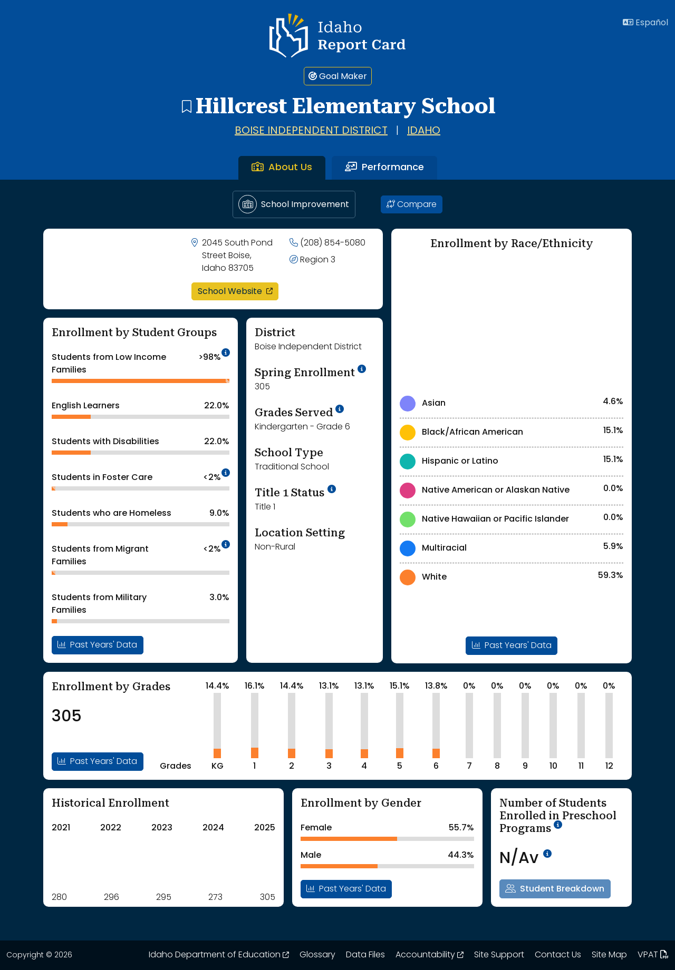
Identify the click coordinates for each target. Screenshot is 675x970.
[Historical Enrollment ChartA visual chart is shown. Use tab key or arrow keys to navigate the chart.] (104, 861)
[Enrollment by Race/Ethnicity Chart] (511, 321)
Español (645, 22)
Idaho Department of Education (219, 955)
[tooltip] (225, 353)
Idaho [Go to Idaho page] (423, 131)
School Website (238, 291)
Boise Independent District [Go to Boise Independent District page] (311, 131)
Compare (412, 204)
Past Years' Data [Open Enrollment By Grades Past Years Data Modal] (97, 761)
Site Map (609, 955)
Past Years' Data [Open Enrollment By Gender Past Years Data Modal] (346, 889)
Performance (384, 167)
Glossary (317, 955)
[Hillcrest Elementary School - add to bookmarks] (186, 106)
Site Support (499, 955)
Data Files (365, 955)
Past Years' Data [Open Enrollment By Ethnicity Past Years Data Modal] (512, 645)
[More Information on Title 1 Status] (331, 489)
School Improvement (293, 204)
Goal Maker (337, 76)
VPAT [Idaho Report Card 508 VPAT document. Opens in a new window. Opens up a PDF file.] (653, 955)
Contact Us (558, 955)
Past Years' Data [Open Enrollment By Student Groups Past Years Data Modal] (97, 645)
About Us (282, 167)
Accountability (430, 955)
